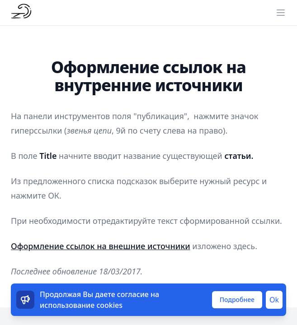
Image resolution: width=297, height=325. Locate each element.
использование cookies (81, 305)
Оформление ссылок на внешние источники (100, 246)
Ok (274, 300)
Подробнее (237, 299)
